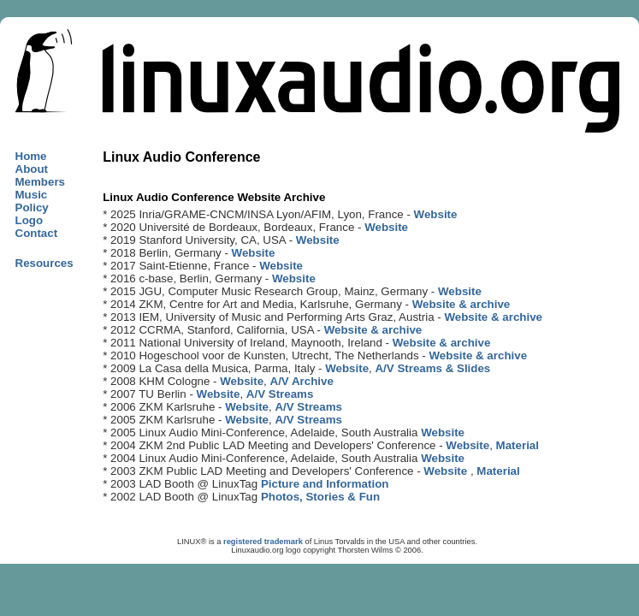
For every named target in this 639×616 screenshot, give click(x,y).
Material (517, 445)
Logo (29, 220)
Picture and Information (325, 483)
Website (436, 214)
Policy (32, 207)
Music (31, 194)
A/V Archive (302, 381)
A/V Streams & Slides (432, 368)
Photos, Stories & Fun (320, 496)
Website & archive (461, 304)
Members (40, 181)
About (32, 169)
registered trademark (263, 541)
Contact (36, 233)
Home (31, 156)
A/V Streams (280, 394)
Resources (44, 263)
